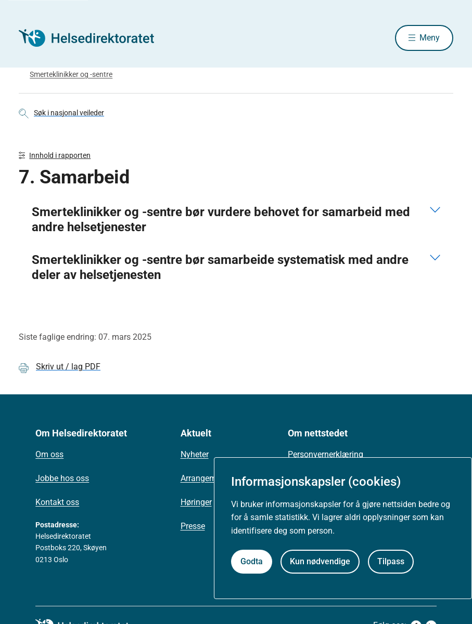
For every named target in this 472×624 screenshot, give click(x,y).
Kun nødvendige (320, 561)
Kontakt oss (57, 502)
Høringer (196, 502)
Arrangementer (208, 478)
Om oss (49, 454)
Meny (429, 38)
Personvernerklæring (325, 454)
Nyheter (195, 454)
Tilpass (390, 561)
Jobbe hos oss (62, 478)
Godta (251, 561)
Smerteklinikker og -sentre (71, 74)
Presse (193, 526)
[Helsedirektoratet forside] (94, 38)
